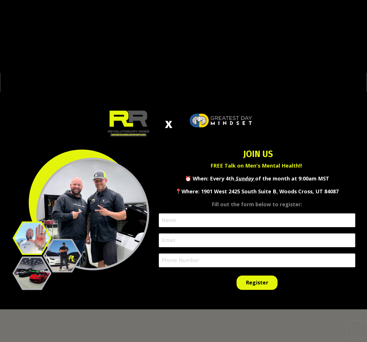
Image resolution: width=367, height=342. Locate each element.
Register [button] (257, 282)
